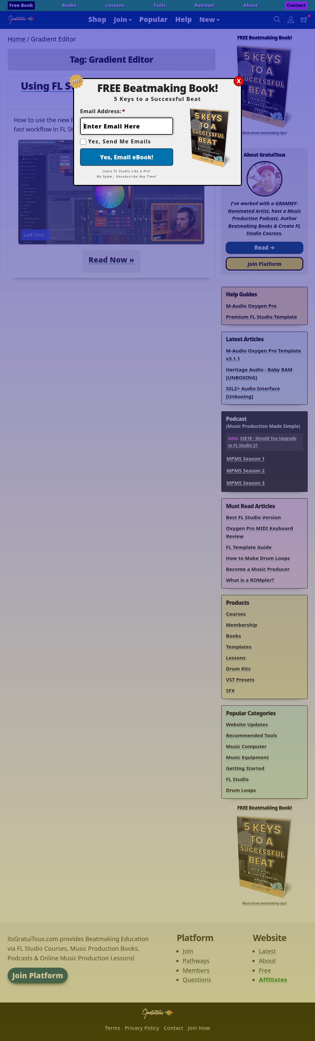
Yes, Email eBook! (126, 157)
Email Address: (102, 111)
